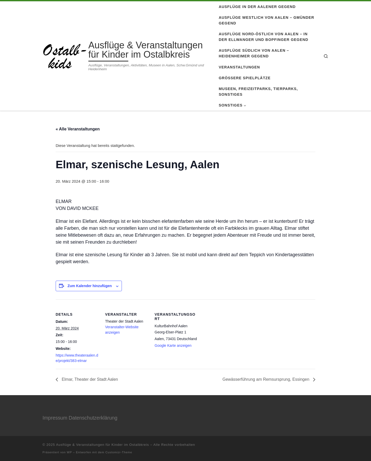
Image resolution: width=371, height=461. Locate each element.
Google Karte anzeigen (173, 345)
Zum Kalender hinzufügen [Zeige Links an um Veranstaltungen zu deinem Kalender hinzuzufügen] (90, 286)
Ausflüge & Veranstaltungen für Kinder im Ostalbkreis (102, 445)
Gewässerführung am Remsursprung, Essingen (267, 379)
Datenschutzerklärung (93, 418)
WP (69, 452)
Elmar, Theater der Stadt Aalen (89, 379)
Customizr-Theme (118, 452)
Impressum (55, 418)
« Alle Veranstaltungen (78, 129)
